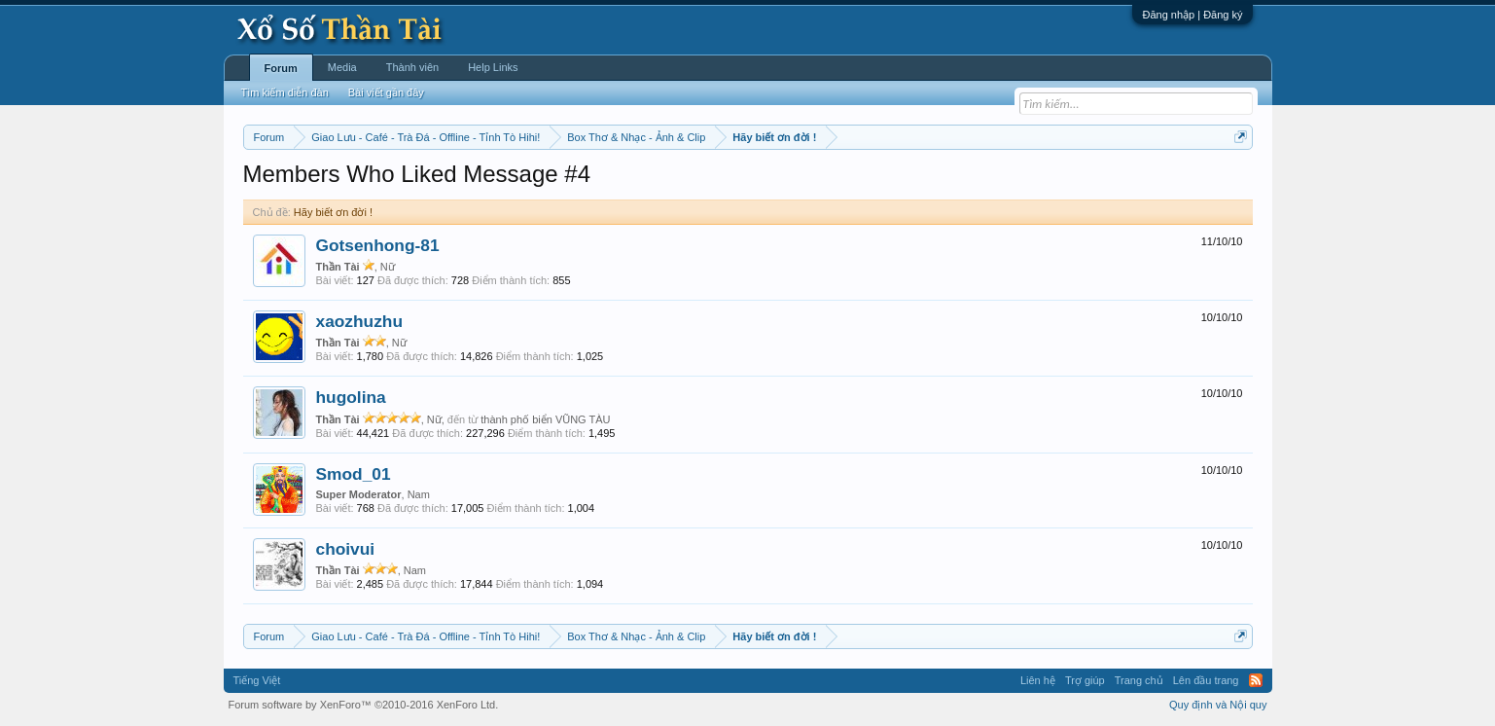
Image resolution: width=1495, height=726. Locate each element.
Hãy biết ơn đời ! (333, 212)
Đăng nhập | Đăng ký (1192, 14)
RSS (1256, 680)
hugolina (351, 397)
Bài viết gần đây (386, 92)
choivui (345, 549)
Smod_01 (353, 474)
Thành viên (412, 67)
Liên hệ (1037, 680)
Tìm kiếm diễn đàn (285, 92)
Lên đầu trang (1206, 680)
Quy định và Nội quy (1218, 704)
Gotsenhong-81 (378, 245)
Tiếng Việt (257, 680)
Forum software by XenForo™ (364, 704)
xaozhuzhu (360, 321)
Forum (281, 68)
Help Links (492, 67)
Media (342, 67)
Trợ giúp (1085, 680)
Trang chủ (1139, 680)
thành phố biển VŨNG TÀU (545, 419)
